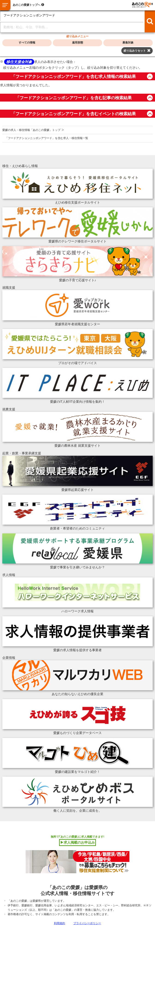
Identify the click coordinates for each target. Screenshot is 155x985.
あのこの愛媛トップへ (26, 4)
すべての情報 (27, 42)
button (150, 76)
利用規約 (59, 923)
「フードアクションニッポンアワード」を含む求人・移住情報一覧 (46, 138)
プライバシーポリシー (87, 923)
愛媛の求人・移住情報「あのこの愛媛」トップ (31, 130)
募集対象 (128, 42)
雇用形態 (77, 42)
